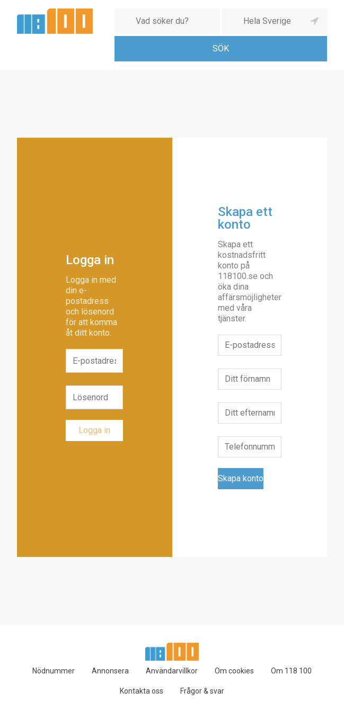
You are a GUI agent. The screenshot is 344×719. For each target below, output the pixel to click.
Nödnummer (53, 671)
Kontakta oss (141, 691)
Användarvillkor (172, 671)
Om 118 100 (291, 671)
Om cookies (234, 671)
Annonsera (110, 671)
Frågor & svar (202, 691)
